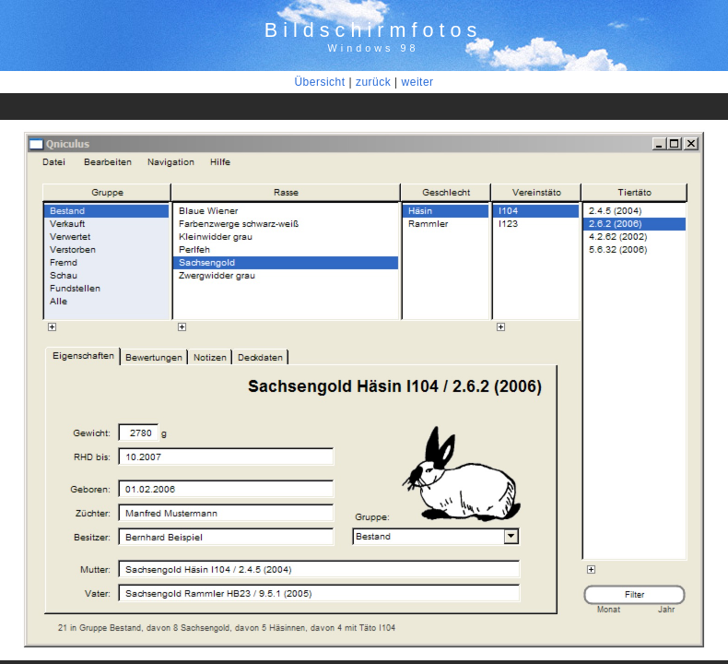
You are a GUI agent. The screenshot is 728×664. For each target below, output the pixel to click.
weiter (418, 82)
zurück (373, 82)
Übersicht (319, 82)
